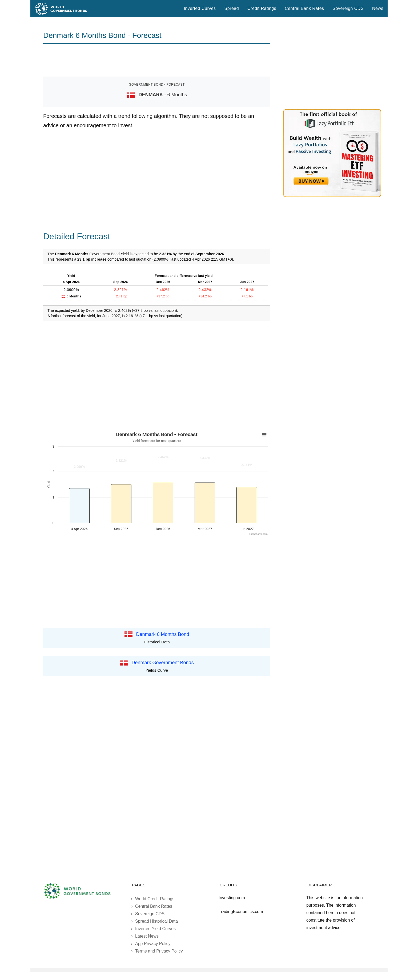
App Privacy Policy (153, 943)
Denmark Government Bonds (163, 662)
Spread (231, 8)
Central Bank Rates (304, 8)
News (377, 8)
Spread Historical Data (156, 921)
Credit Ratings (261, 8)
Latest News (147, 936)
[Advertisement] (157, 60)
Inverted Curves (200, 8)
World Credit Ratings (154, 899)
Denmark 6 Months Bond (162, 634)
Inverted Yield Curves (155, 928)
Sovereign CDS (348, 8)
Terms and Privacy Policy (159, 951)
